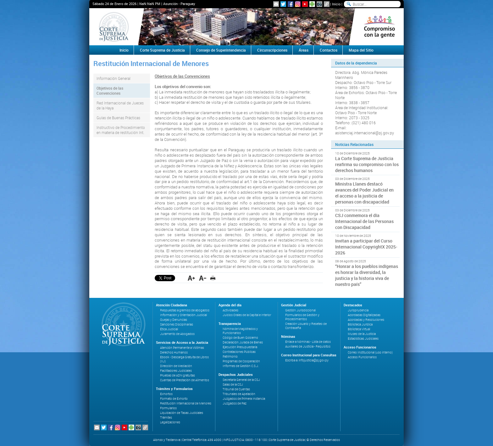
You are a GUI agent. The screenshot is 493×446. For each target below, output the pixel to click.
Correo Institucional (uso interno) (370, 352)
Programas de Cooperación (241, 361)
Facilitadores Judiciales (176, 371)
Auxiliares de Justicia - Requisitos (307, 346)
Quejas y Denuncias (173, 320)
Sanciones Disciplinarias (176, 324)
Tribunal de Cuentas (236, 389)
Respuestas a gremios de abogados (184, 310)
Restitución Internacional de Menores (185, 403)
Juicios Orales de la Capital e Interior (247, 315)
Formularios (168, 408)
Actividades (230, 310)
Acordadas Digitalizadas (364, 315)
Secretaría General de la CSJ (241, 380)
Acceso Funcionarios (362, 357)
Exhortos (166, 394)
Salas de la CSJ (233, 384)
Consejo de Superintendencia (221, 50)
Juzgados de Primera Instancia (244, 399)
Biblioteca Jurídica (360, 324)
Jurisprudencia (358, 310)
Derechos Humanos (174, 352)
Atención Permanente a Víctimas (182, 348)
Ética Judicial (169, 329)
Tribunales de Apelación (239, 394)
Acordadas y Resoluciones (366, 320)
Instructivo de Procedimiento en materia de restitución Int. (121, 130)
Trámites (166, 417)
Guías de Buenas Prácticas (118, 117)
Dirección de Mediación (176, 366)
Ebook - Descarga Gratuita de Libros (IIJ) (184, 359)
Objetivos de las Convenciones (110, 91)
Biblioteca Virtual (359, 329)
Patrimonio (230, 356)
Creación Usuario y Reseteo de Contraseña (306, 326)
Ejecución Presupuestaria (240, 347)
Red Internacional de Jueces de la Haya (120, 105)
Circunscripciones (272, 50)
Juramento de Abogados (177, 334)
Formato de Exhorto (174, 399)
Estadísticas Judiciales (363, 339)
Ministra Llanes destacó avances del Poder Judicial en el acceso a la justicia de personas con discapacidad (364, 193)
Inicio (336, 4)
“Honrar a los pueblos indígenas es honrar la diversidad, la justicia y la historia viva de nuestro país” (366, 275)
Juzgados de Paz (234, 403)
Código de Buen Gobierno (240, 338)
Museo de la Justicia (362, 334)
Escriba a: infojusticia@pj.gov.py (307, 360)
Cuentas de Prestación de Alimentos (184, 380)
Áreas (303, 50)
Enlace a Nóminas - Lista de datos (308, 342)
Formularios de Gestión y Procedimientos (302, 317)
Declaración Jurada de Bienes (243, 342)
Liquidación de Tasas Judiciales (181, 413)
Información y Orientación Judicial (183, 315)
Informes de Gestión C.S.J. (241, 366)
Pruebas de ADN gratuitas (177, 375)
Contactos (328, 50)
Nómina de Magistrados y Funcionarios (240, 331)
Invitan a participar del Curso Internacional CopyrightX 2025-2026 (366, 247)
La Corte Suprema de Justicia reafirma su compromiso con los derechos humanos (367, 164)
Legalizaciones (170, 422)
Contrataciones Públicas (239, 352)
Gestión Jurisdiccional (300, 310)
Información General (113, 78)
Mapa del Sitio (361, 50)
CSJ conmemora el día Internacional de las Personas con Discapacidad (364, 221)
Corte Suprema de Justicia (162, 50)
